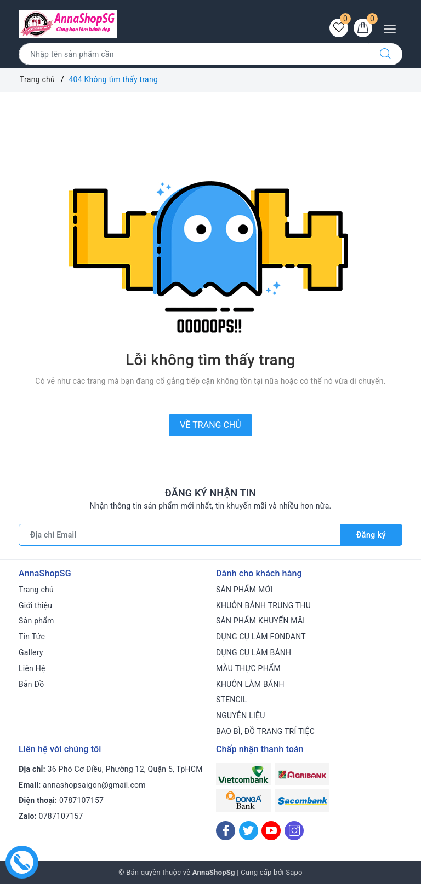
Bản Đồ (31, 684)
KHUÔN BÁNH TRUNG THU (263, 605)
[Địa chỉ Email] (179, 535)
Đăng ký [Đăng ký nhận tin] (371, 534)
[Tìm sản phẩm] (194, 54)
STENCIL (231, 699)
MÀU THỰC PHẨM (248, 668)
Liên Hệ (32, 668)
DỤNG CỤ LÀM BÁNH (253, 652)
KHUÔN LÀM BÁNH (250, 684)
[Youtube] (271, 830)
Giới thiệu (35, 605)
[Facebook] (225, 830)
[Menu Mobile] (392, 27)
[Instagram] (294, 830)
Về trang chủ (210, 425)
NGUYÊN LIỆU (240, 715)
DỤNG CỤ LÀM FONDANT (261, 636)
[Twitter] (248, 830)
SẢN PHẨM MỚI (244, 589)
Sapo (294, 872)
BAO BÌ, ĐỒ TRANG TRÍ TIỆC (265, 731)
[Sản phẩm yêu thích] (338, 28)
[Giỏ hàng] (363, 28)
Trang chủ (36, 589)
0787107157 (81, 800)
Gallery (31, 652)
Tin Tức (32, 636)
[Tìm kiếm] (385, 54)
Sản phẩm (36, 620)
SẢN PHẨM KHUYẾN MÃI (260, 620)
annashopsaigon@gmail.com (94, 785)
